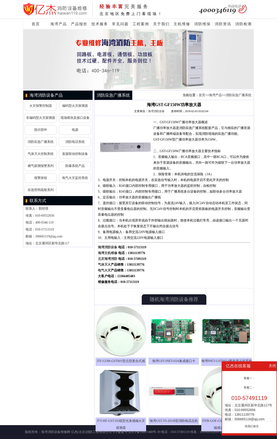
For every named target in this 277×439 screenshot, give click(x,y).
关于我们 (161, 24)
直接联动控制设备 (75, 154)
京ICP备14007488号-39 (144, 432)
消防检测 (243, 24)
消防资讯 (223, 24)
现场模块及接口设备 (75, 118)
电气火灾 (104, 270)
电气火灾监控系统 (75, 178)
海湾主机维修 (107, 253)
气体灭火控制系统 (41, 154)
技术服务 (99, 24)
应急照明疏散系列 (41, 190)
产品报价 (79, 24)
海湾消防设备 (156, 111)
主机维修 (182, 24)
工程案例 (140, 24)
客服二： (249, 387)
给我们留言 (252, 426)
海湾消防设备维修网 (55, 432)
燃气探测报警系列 (41, 166)
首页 (36, 24)
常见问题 (120, 24)
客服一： (249, 378)
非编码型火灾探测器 (40, 118)
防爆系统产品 (75, 166)
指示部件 (40, 130)
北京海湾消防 (107, 259)
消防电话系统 (75, 142)
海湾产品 (58, 24)
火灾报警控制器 (40, 105)
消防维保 (202, 24)
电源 (75, 130)
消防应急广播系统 (41, 142)
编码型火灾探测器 (75, 105)
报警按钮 (40, 178)
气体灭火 (104, 264)
